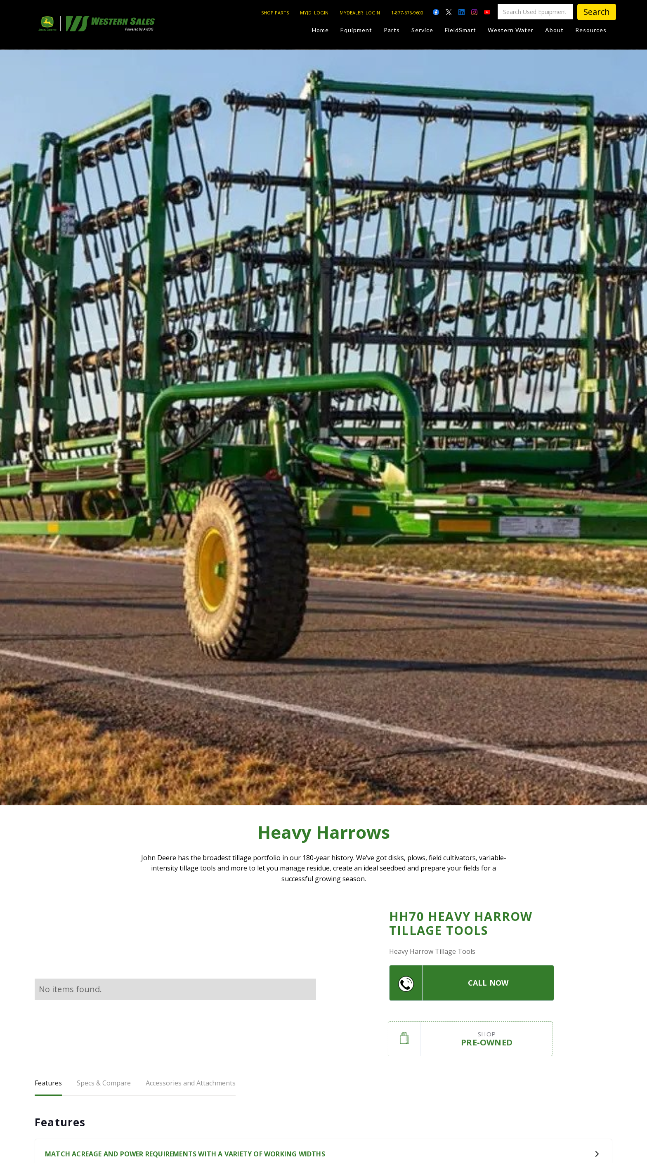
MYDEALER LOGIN (360, 12)
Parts (392, 29)
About (554, 29)
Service (422, 29)
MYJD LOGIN (314, 12)
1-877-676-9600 (407, 12)
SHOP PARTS (275, 12)
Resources (591, 29)
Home (320, 29)
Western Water (510, 31)
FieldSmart (460, 29)
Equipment (356, 29)
